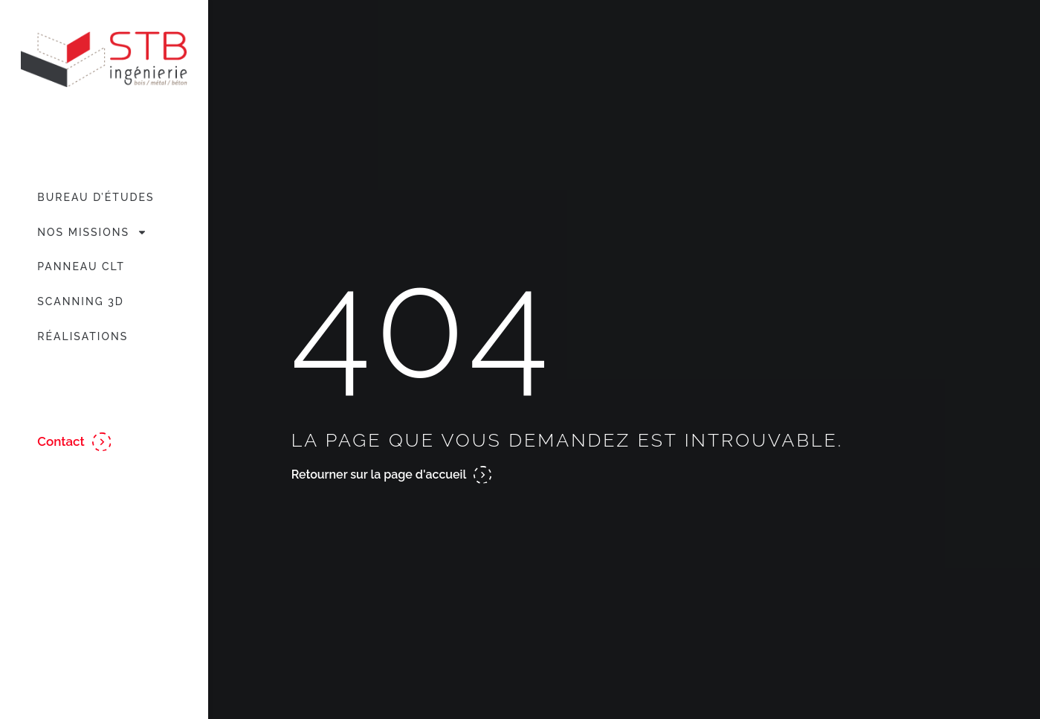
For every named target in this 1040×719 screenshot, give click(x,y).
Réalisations (82, 336)
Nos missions (92, 232)
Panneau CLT (81, 266)
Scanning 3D (80, 301)
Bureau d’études (95, 197)
